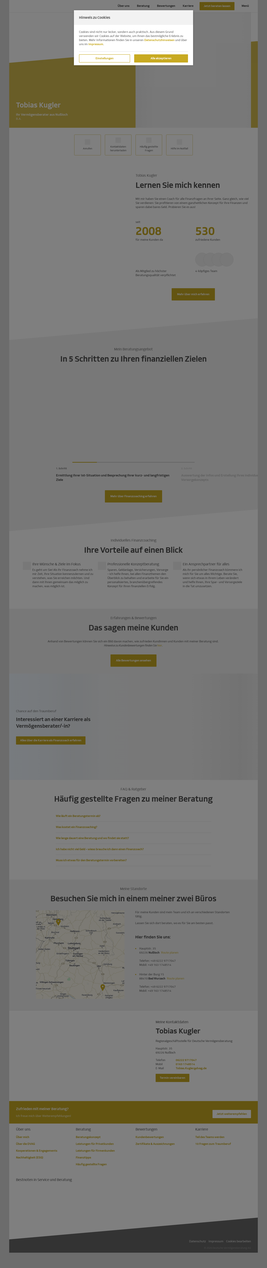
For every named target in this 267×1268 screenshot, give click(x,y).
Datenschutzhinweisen (159, 40)
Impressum (95, 44)
